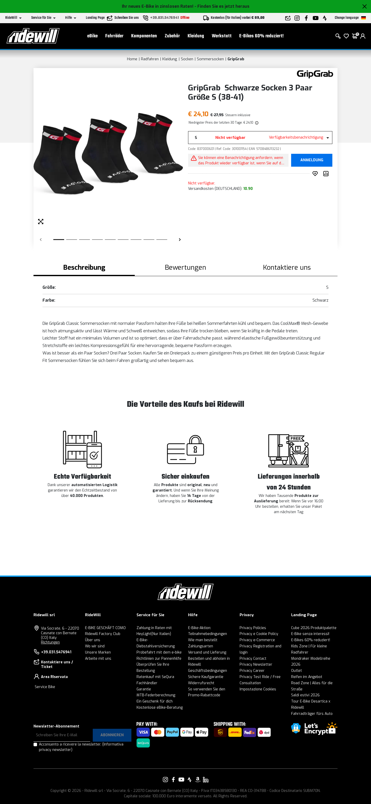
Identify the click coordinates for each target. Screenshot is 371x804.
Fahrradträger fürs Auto (312, 713)
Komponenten (144, 36)
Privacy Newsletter (256, 664)
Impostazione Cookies (258, 689)
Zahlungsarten (200, 646)
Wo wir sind (95, 646)
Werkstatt (222, 36)
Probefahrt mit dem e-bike (159, 652)
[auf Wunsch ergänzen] (316, 174)
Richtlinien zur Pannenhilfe (159, 658)
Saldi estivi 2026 (305, 695)
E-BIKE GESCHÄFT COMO (105, 627)
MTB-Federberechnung (156, 695)
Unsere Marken (98, 652)
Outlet (296, 670)
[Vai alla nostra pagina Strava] (190, 779)
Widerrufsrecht (201, 683)
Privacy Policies (253, 627)
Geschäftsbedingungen (207, 670)
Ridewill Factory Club (102, 633)
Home (132, 59)
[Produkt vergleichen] (327, 174)
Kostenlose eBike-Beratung (160, 707)
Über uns (92, 640)
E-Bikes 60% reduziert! (261, 36)
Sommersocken (210, 59)
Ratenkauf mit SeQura (155, 676)
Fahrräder (114, 36)
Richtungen (50, 642)
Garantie (144, 689)
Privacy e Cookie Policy (259, 633)
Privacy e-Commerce (257, 640)
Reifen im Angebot (306, 676)
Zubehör (172, 36)
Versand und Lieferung (207, 652)
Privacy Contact (253, 658)
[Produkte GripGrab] (315, 74)
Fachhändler (147, 683)
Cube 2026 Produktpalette (313, 627)
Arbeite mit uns (98, 658)
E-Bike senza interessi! (310, 633)
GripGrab (235, 59)
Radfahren (150, 59)
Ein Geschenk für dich (155, 701)
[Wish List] (346, 36)
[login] (363, 36)
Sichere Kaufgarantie (205, 676)
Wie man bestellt (202, 640)
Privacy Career (252, 670)
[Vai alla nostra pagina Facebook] (173, 779)
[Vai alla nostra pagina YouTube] (181, 779)
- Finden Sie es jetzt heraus (222, 6)
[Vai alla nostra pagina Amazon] (198, 779)
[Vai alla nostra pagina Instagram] (165, 779)
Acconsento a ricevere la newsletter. (81, 747)
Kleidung (196, 36)
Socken (187, 59)
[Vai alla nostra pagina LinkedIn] (206, 779)
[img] (256, 123)
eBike (92, 36)
